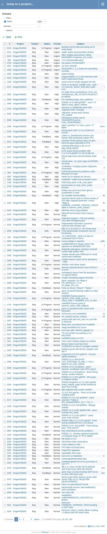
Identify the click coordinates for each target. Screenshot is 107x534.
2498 (9, 362)
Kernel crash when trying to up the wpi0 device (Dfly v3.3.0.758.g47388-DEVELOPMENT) (79, 479)
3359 (9, 492)
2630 (9, 345)
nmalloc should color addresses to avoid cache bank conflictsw (79, 255)
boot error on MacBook (72, 456)
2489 (9, 260)
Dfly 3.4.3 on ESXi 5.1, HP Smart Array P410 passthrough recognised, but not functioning (79, 230)
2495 (9, 103)
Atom (92, 526)
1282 (9, 473)
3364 (9, 316)
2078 (9, 421)
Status (9, 21)
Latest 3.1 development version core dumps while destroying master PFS (78, 136)
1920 (9, 74)
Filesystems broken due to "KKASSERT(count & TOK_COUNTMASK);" (73, 120)
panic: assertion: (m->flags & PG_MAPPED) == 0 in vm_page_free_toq (74, 282)
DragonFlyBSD (19, 48)
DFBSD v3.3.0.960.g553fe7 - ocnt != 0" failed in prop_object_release (79, 103)
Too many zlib (68, 492)
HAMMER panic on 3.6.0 (73, 338)
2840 (9, 241)
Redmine (45, 532)
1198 (9, 182)
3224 (9, 214)
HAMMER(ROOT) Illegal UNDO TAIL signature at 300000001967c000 (78, 245)
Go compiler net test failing (73, 195)
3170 (9, 453)
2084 (9, 416)
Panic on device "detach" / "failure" (77, 288)
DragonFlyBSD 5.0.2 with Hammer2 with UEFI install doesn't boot (79, 78)
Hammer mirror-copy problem (75, 210)
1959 (9, 427)
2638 (9, 99)
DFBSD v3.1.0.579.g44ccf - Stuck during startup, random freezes (80, 373)
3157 (9, 334)
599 (9, 60)
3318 (9, 224)
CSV (98, 526)
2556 (9, 355)
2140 (9, 109)
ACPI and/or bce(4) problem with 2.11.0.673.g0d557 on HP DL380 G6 (78, 152)
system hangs (68, 74)
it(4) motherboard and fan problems (77, 431)
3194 (9, 203)
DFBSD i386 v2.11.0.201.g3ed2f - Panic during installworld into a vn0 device (79, 421)
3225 (9, 441)
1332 (9, 435)
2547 (9, 147)
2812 (9, 484)
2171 (9, 400)
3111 (9, 157)
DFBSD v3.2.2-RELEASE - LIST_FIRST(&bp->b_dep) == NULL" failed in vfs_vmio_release (78, 361)
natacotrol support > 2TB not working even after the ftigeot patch (78, 219)
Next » (37, 519)
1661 (9, 310)
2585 (9, 231)
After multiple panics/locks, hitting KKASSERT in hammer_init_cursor (77, 56)
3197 (9, 450)
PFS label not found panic (73, 447)
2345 (9, 378)
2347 (9, 142)
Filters (8, 18)
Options (9, 30)
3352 (9, 497)
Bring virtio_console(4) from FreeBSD (78, 324)
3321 (9, 505)
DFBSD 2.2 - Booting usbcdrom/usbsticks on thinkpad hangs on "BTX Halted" (80, 434)
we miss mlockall (69, 66)
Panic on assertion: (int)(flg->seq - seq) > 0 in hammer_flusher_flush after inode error (80, 87)
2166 (9, 406)
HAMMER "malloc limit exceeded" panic (79, 179)
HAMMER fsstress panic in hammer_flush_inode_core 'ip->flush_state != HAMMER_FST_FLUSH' (79, 298)
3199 (9, 447)
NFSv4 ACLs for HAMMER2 (74, 314)
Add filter (7, 26)
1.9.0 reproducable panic (73, 60)
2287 (9, 245)
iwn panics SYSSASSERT (73, 63)
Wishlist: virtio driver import (73, 264)
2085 (9, 283)
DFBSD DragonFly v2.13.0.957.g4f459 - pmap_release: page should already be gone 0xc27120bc (79, 384)
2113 (9, 278)
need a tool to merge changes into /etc (79, 82)
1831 (9, 179)
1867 (9, 431)
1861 (9, 292)
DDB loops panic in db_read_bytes (77, 182)
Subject (80, 44)
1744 (9, 304)
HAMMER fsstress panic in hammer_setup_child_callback (75, 304)
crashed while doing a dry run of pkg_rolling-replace (76, 147)
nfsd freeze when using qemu (75, 441)
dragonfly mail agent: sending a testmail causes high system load (79, 250)
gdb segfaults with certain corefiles (77, 390)
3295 (9, 327)
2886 (9, 250)
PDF (103, 526)
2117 (9, 152)
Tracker (34, 44)
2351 (9, 373)
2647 (9, 338)
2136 (9, 274)
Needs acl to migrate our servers (76, 176)
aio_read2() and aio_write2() (74, 316)
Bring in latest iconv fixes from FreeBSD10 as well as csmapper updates (80, 345)
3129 (9, 131)
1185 (9, 82)
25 (63, 519)
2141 (9, 52)
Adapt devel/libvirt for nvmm (74, 327)
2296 (9, 126)
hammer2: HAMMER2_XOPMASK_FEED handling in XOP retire (79, 505)
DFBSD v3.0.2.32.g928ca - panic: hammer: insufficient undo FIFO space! (79, 368)
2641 (9, 341)
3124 (9, 78)
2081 (9, 288)
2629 (9, 350)
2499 (9, 70)
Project (20, 44)
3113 (9, 48)
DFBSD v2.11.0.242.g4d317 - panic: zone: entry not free (78, 416)
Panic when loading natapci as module (79, 341)
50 (67, 519)
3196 (9, 330)
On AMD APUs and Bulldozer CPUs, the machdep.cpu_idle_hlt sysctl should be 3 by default (79, 94)
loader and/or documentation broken (78, 52)
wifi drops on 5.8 (69, 439)
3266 (9, 120)
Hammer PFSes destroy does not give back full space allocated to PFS (78, 141)
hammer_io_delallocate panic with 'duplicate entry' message (77, 108)
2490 (9, 255)
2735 (9, 63)
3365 (9, 314)
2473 (9, 479)
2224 (9, 394)
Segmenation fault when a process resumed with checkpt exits (77, 224)
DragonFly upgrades (71, 450)
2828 (9, 94)
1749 (9, 298)
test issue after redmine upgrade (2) (77, 330)
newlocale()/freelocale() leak (74, 459)
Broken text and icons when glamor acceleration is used (77, 191)
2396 (9, 136)
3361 (9, 459)
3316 (9, 511)
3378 (9, 488)
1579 (9, 468)
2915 (9, 210)
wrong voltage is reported (73, 241)
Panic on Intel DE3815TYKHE (75, 484)
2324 (9, 219)
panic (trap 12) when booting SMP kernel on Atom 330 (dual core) (80, 473)
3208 (9, 444)
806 (9, 456)
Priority (57, 44)
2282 (9, 390)
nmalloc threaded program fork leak (77, 278)
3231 (9, 439)
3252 (9, 463)
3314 (9, 324)
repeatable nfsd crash (71, 453)
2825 (9, 167)
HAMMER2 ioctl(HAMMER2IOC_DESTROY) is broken (77, 497)
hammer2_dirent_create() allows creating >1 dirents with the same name (80, 511)
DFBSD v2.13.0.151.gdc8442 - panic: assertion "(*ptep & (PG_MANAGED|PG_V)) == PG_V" (78, 400)
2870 (9, 191)
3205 (9, 195)
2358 (9, 368)
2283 (9, 384)
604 (9, 237)
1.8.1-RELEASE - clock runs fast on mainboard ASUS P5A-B (77, 237)
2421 (9, 162)
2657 (9, 176)
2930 (9, 114)
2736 (9, 186)
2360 (9, 264)
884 (9, 172)
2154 (9, 268)
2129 (9, 411)
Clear (20, 37)
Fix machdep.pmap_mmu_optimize (77, 99)
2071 (9, 87)
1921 (9, 66)
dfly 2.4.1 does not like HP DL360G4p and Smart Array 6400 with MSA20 (78, 468)
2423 (9, 56)
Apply (8, 37)
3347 (9, 320)
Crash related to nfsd (71, 444)
